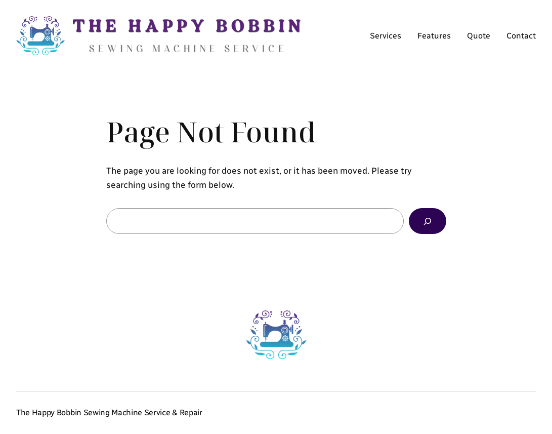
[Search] (427, 221)
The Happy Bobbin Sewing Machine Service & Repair (109, 412)
